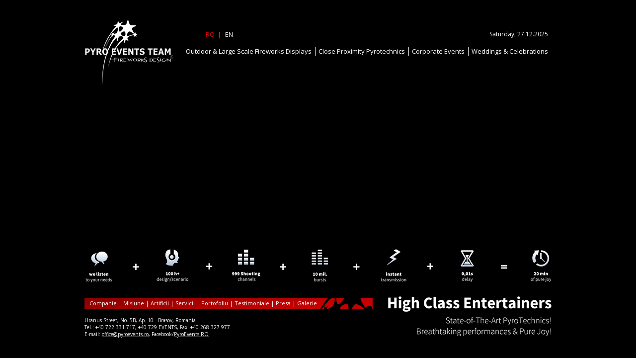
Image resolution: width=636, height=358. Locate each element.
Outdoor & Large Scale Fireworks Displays (249, 51)
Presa (283, 303)
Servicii (185, 303)
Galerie (307, 303)
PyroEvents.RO (191, 334)
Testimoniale (252, 303)
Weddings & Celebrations (510, 51)
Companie (103, 303)
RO (210, 34)
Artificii (160, 303)
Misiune (133, 303)
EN (229, 34)
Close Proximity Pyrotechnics (361, 51)
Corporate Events (438, 51)
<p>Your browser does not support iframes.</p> (318, 261)
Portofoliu (214, 303)
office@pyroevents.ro (125, 334)
